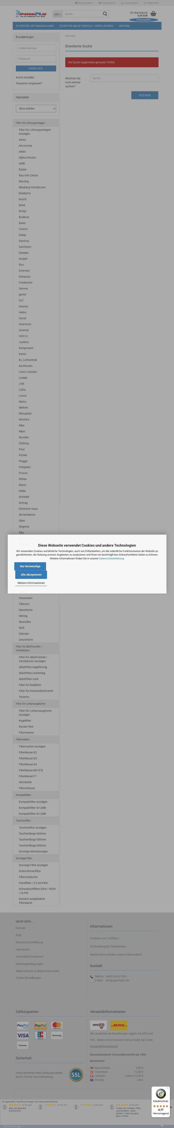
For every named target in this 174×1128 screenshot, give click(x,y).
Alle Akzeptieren (31, 574)
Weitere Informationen (31, 583)
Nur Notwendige (30, 566)
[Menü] (167, 1089)
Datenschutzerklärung (111, 558)
